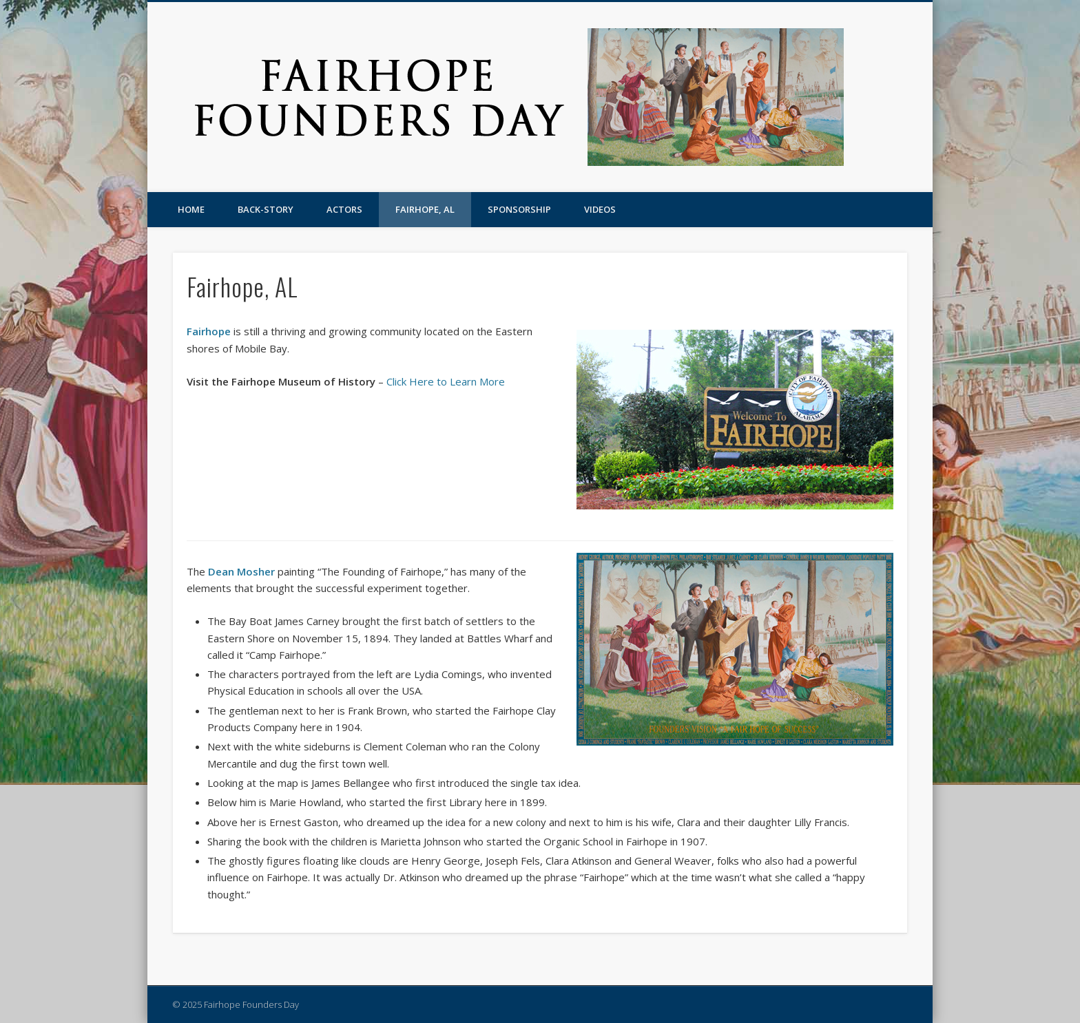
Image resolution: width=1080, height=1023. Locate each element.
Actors (344, 209)
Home (191, 209)
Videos (600, 209)
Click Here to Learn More (445, 381)
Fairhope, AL (425, 209)
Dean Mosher (241, 571)
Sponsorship (519, 209)
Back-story (265, 209)
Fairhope (209, 331)
